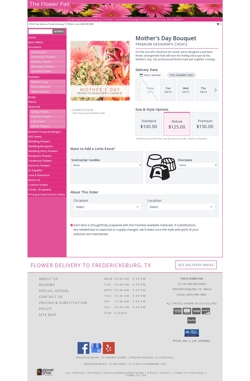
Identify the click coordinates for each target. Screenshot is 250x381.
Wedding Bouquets (40, 146)
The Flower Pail (49, 3)
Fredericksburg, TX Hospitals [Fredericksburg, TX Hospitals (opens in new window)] (152, 357)
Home (32, 37)
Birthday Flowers (41, 61)
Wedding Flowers (39, 141)
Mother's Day (39, 82)
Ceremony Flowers (40, 160)
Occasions (34, 47)
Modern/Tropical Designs (44, 131)
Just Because (39, 52)
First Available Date (181, 75)
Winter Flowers (40, 126)
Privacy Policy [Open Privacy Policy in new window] (159, 373)
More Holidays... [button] (40, 91)
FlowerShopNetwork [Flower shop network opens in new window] (127, 373)
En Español (35, 170)
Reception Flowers (40, 156)
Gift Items (35, 136)
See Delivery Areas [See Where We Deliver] (196, 265)
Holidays (33, 77)
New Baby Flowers (42, 66)
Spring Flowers (40, 111)
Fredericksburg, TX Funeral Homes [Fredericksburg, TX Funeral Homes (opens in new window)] (101, 357)
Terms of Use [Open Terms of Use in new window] (136, 375)
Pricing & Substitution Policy (46, 194)
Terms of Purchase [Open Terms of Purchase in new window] (189, 373)
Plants (32, 102)
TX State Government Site (147, 364)
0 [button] (219, 24)
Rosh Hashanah (40, 86)
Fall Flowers (38, 121)
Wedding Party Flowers (43, 151)
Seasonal (34, 106)
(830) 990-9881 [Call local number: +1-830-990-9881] (87, 24)
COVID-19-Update (39, 189)
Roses (32, 97)
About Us (34, 180)
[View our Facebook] (83, 353)
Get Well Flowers (41, 71)
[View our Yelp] (109, 353)
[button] (192, 333)
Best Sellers (35, 42)
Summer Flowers (41, 116)
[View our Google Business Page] (96, 353)
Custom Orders (38, 185)
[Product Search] (40, 31)
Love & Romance (38, 175)
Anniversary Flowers (43, 57)
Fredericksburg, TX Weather (104, 364)
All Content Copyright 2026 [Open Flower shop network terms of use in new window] (88, 373)
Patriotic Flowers (39, 165)
